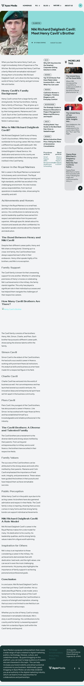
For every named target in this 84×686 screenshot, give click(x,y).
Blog (46, 60)
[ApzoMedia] (56, 667)
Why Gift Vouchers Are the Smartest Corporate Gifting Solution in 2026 (52, 65)
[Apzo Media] (9, 5)
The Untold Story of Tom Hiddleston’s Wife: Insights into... (73, 116)
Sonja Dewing (41, 42)
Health (47, 117)
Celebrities (36, 23)
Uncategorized (49, 101)
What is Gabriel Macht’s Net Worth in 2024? (57, 155)
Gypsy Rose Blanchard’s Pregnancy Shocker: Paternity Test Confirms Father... (71, 159)
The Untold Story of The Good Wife (73, 77)
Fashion (47, 86)
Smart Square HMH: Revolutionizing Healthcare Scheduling (49, 156)
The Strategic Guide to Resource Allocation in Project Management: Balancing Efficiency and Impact (52, 108)
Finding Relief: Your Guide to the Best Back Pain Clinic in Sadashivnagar (52, 123)
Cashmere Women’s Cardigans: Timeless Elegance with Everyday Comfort (52, 92)
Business (47, 72)
